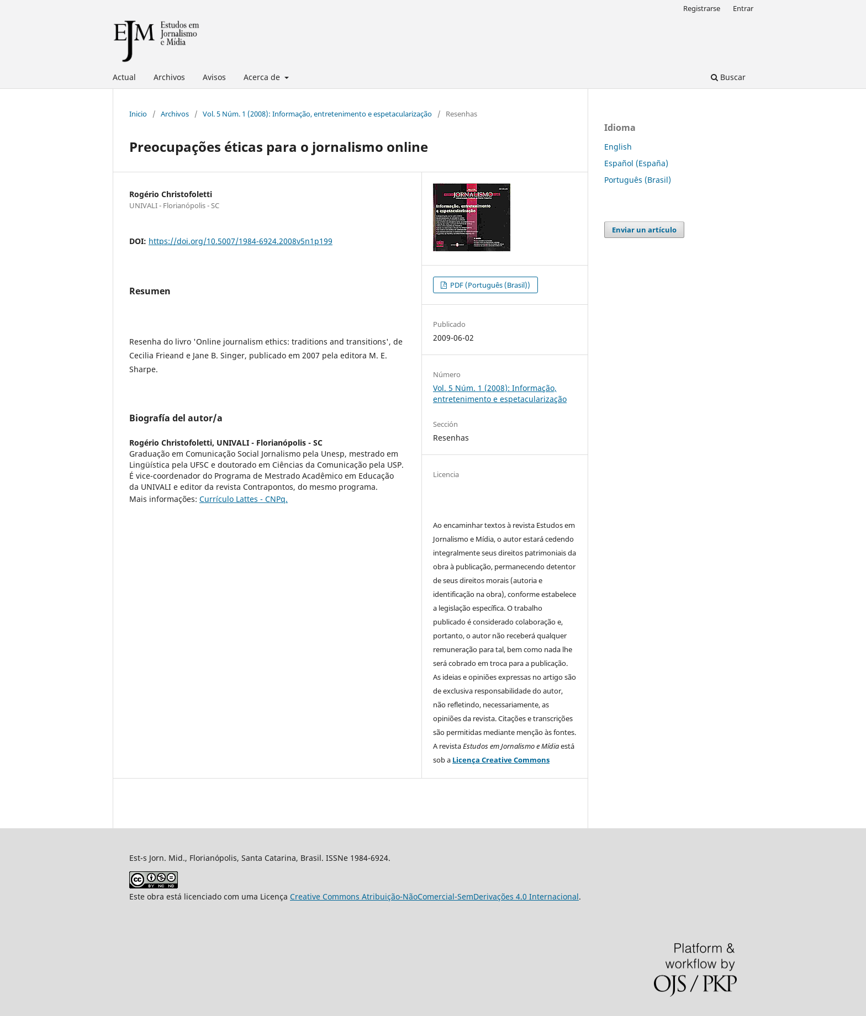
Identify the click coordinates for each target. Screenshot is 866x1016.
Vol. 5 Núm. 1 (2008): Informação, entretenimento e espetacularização (317, 114)
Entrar (743, 8)
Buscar (728, 77)
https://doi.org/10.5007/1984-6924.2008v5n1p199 (240, 241)
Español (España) (636, 163)
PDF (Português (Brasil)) (489, 285)
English (618, 146)
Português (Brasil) (637, 179)
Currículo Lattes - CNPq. (243, 499)
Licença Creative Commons (501, 760)
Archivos (169, 77)
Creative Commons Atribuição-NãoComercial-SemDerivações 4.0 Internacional (434, 896)
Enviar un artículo (644, 230)
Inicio (138, 114)
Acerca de (263, 77)
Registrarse (701, 8)
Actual (124, 77)
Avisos (214, 77)
